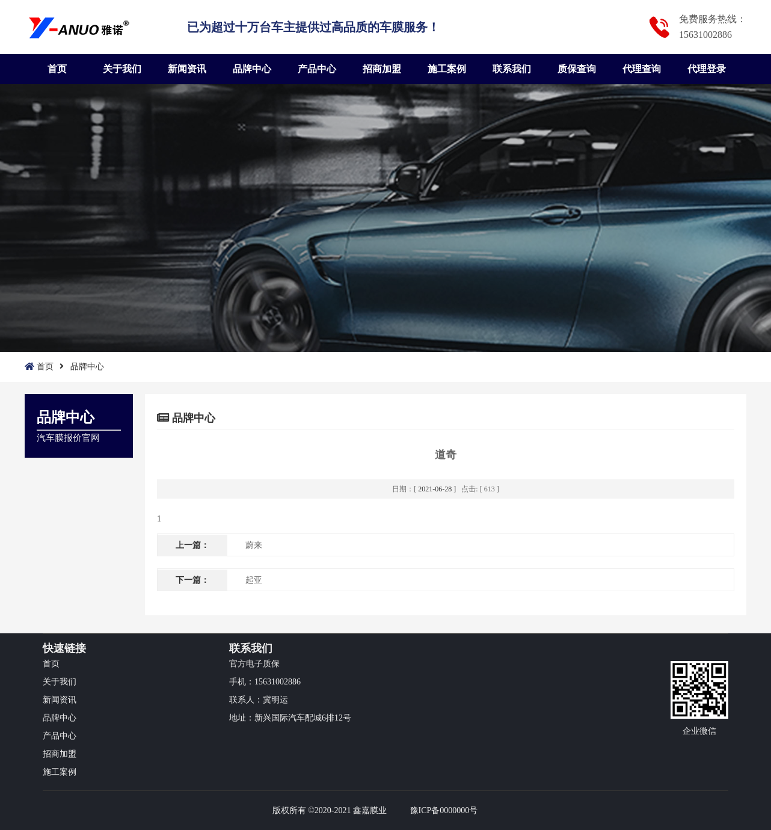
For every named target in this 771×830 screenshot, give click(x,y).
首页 (57, 69)
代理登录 (706, 69)
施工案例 (447, 69)
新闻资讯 (187, 69)
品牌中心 (252, 69)
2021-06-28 (435, 489)
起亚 (253, 580)
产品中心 (317, 69)
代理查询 (641, 69)
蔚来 (253, 545)
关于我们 (122, 69)
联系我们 (512, 69)
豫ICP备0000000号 (444, 810)
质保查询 (577, 69)
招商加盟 (382, 69)
